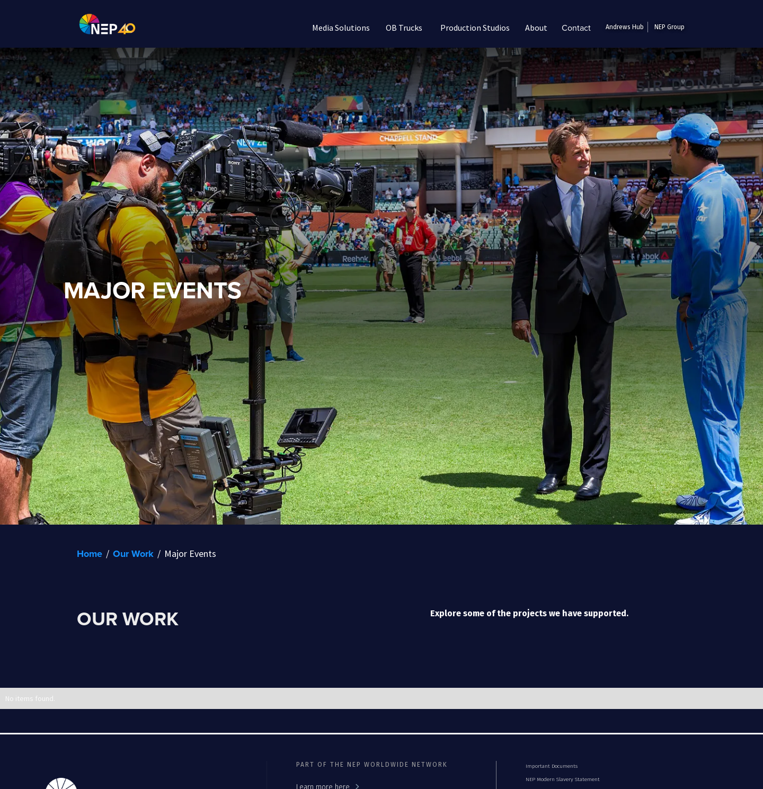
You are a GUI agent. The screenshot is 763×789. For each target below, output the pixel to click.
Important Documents (552, 766)
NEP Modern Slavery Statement (563, 779)
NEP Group (669, 27)
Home (89, 554)
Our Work (133, 554)
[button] (341, 27)
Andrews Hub (625, 27)
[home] (99, 28)
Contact (576, 27)
